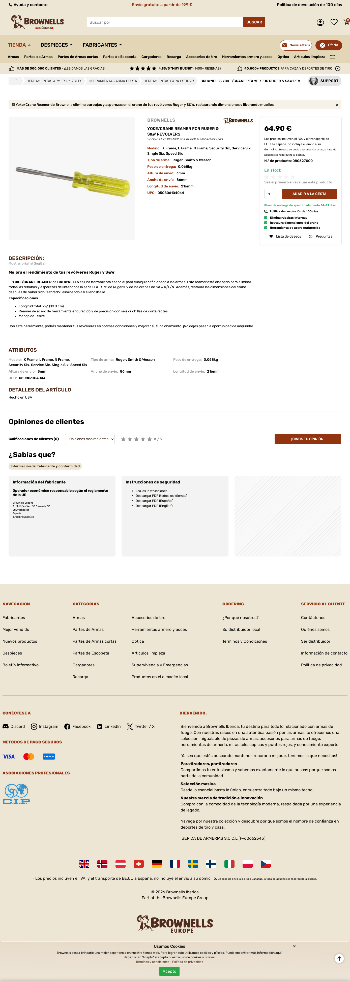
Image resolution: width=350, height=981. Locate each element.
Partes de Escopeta (119, 57)
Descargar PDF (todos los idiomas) (161, 496)
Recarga (174, 57)
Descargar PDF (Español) (154, 501)
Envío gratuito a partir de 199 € (162, 4)
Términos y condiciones (152, 962)
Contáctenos (313, 617)
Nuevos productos (20, 641)
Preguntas (320, 236)
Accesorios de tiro (201, 57)
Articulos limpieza (309, 57)
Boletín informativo (21, 665)
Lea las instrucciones (151, 491)
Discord (14, 726)
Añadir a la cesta (310, 194)
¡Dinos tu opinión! (308, 439)
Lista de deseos (335, 22)
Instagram (44, 727)
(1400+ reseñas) (190, 68)
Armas (13, 57)
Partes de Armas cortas (78, 57)
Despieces (54, 45)
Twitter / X (141, 727)
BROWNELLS (161, 120)
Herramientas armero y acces (247, 57)
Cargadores (151, 57)
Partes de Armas (38, 57)
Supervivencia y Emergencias (160, 665)
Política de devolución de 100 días (309, 4)
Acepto (169, 971)
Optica (283, 57)
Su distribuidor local (241, 629)
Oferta (333, 45)
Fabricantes (100, 45)
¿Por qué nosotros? (240, 617)
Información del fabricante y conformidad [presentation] (45, 466)
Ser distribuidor (315, 641)
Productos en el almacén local (160, 676)
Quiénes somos (315, 629)
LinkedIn (109, 727)
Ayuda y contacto (27, 4)
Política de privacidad (321, 665)
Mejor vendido (16, 629)
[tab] (45, 466)
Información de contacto (324, 653)
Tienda (17, 45)
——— (332, 56)
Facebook (77, 727)
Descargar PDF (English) (154, 506)
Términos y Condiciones (244, 641)
